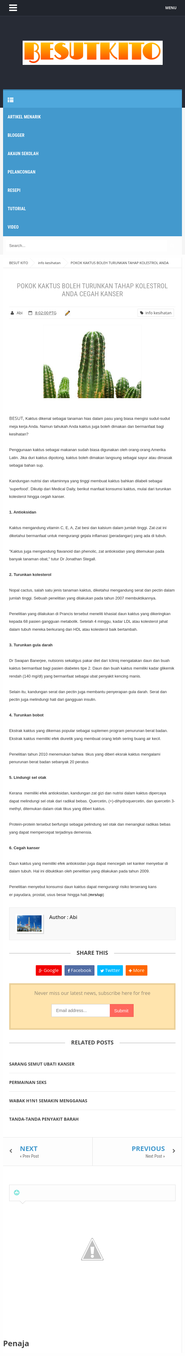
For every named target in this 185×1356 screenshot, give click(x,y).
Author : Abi (63, 917)
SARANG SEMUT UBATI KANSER (42, 1064)
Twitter (110, 970)
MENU (171, 7)
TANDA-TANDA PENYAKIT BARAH (44, 1119)
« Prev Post (29, 1156)
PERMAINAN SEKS (27, 1082)
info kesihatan (156, 313)
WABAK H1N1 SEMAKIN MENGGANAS (48, 1101)
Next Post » (155, 1156)
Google (49, 970)
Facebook (79, 970)
